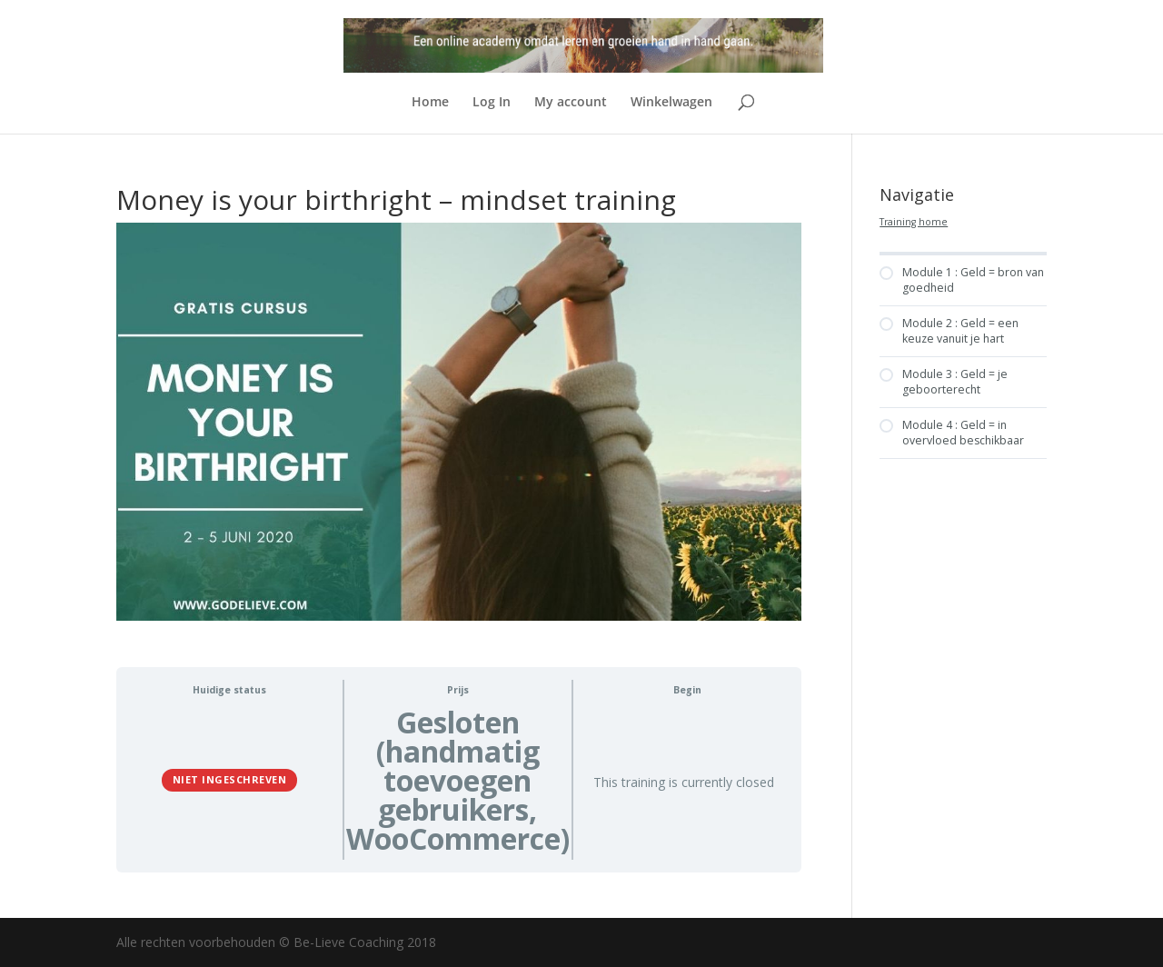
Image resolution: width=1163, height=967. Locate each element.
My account (570, 102)
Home (430, 102)
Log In (491, 102)
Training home (914, 221)
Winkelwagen (671, 102)
